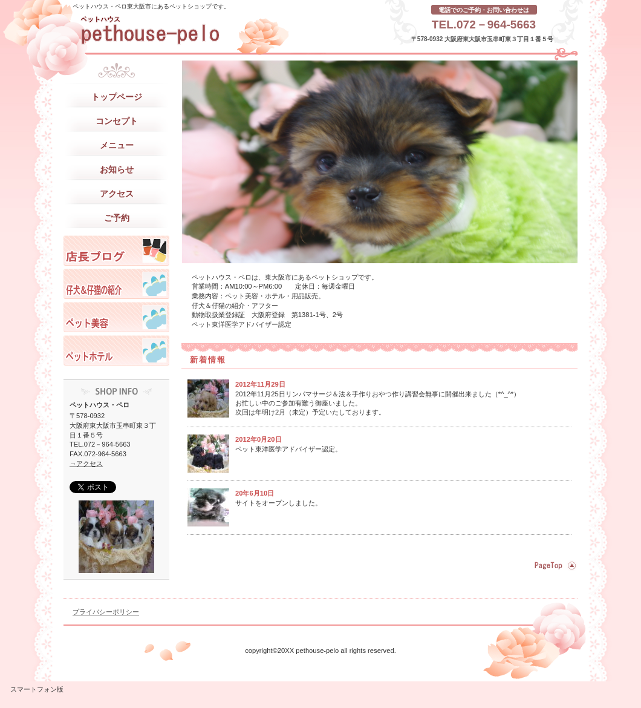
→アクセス (86, 463)
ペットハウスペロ (116, 250)
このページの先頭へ (554, 565)
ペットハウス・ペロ (184, 30)
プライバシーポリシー (106, 611)
